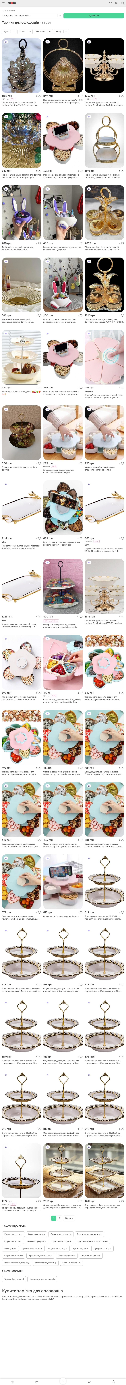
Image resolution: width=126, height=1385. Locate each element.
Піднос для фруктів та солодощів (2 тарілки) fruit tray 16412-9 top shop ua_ (20, 104)
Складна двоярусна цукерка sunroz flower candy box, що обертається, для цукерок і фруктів (61, 773)
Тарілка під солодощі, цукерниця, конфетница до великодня (17, 248)
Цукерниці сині (80, 1248)
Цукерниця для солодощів (42, 1279)
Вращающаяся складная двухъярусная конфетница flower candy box (61, 543)
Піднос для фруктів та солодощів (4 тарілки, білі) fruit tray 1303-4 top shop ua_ (104, 104)
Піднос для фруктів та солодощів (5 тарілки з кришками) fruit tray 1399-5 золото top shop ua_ (102, 248)
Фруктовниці (10, 10)
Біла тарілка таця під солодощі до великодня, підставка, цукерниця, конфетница (59, 320)
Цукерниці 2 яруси (102, 1248)
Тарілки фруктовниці (14, 1279)
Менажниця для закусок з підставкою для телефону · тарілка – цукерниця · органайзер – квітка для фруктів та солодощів (61, 176)
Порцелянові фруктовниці (16, 1263)
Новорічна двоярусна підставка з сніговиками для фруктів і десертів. (60, 626)
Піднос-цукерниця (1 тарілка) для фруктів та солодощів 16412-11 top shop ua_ (21, 176)
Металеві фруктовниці (45, 1263)
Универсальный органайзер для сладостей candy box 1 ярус (58, 471)
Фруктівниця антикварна (40, 1255)
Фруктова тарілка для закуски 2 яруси (61, 916)
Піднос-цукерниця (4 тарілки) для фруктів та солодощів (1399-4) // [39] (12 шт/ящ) (104, 320)
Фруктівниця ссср (66, 1255)
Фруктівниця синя (13, 1241)
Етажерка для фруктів (61, 1234)
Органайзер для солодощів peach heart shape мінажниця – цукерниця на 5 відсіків (104, 396)
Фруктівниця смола (13, 1255)
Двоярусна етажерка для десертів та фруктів (19, 468)
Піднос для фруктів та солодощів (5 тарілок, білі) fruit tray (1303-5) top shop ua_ (103, 622)
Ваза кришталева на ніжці (89, 1234)
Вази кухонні (10, 1248)
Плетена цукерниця (36, 1241)
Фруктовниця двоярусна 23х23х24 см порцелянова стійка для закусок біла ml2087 (102, 917)
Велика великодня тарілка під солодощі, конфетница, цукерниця (62, 248)
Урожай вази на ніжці (32, 1248)
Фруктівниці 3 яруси (61, 1241)
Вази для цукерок (36, 1234)
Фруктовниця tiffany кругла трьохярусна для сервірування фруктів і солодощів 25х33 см (62, 1206)
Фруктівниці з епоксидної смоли (92, 1241)
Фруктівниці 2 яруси (57, 1248)
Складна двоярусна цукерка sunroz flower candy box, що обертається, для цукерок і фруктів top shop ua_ (61, 845)
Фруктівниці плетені (90, 1255)
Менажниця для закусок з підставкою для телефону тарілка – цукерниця (20, 698)
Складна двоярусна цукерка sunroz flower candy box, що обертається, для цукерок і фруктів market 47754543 (20, 917)
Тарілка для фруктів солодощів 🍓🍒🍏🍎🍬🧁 (21, 393)
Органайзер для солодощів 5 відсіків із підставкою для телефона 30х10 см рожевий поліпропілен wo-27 (62, 701)
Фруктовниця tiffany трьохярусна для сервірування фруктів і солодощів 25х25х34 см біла (102, 1206)
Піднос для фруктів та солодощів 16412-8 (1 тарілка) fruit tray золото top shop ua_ (63, 101)
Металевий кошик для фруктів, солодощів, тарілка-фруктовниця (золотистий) (17, 320)
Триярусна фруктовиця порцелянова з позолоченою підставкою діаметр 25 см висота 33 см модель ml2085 (21, 1209)
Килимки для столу (13, 1234)
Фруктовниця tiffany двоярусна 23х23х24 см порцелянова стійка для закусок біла (21, 989)
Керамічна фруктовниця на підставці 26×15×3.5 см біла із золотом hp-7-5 (19, 625)
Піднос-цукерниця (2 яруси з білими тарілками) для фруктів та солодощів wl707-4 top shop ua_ (102, 176)
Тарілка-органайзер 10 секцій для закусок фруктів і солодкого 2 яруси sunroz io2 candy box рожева (102, 698)
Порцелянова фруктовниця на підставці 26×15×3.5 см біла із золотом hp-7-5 (21, 547)
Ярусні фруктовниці (71, 1263)
